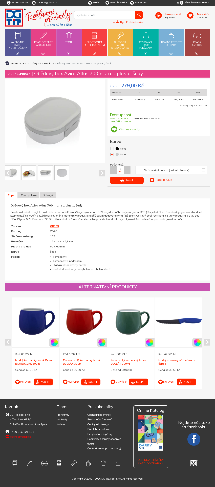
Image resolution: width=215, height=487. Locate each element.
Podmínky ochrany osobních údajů (104, 441)
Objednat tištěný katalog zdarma (151, 461)
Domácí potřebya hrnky (171, 41)
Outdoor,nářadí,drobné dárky (120, 42)
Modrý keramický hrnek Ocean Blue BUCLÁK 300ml (34, 361)
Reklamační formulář (99, 419)
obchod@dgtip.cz (44, 3)
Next (102, 173)
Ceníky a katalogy (98, 424)
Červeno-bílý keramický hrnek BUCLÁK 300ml (81, 361)
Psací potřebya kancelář (43, 41)
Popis (11, 195)
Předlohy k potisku (98, 429)
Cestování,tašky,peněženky (146, 42)
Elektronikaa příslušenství (95, 41)
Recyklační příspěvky (100, 434)
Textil (69, 40)
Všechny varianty (125, 129)
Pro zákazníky (116, 3)
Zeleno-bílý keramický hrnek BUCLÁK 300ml (128, 361)
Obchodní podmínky (99, 414)
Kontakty (138, 3)
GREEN (54, 226)
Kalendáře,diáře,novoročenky (18, 42)
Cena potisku (29, 195)
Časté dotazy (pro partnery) (104, 448)
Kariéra (60, 424)
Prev (8, 173)
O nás (94, 3)
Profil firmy (62, 414)
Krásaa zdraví (197, 41)
